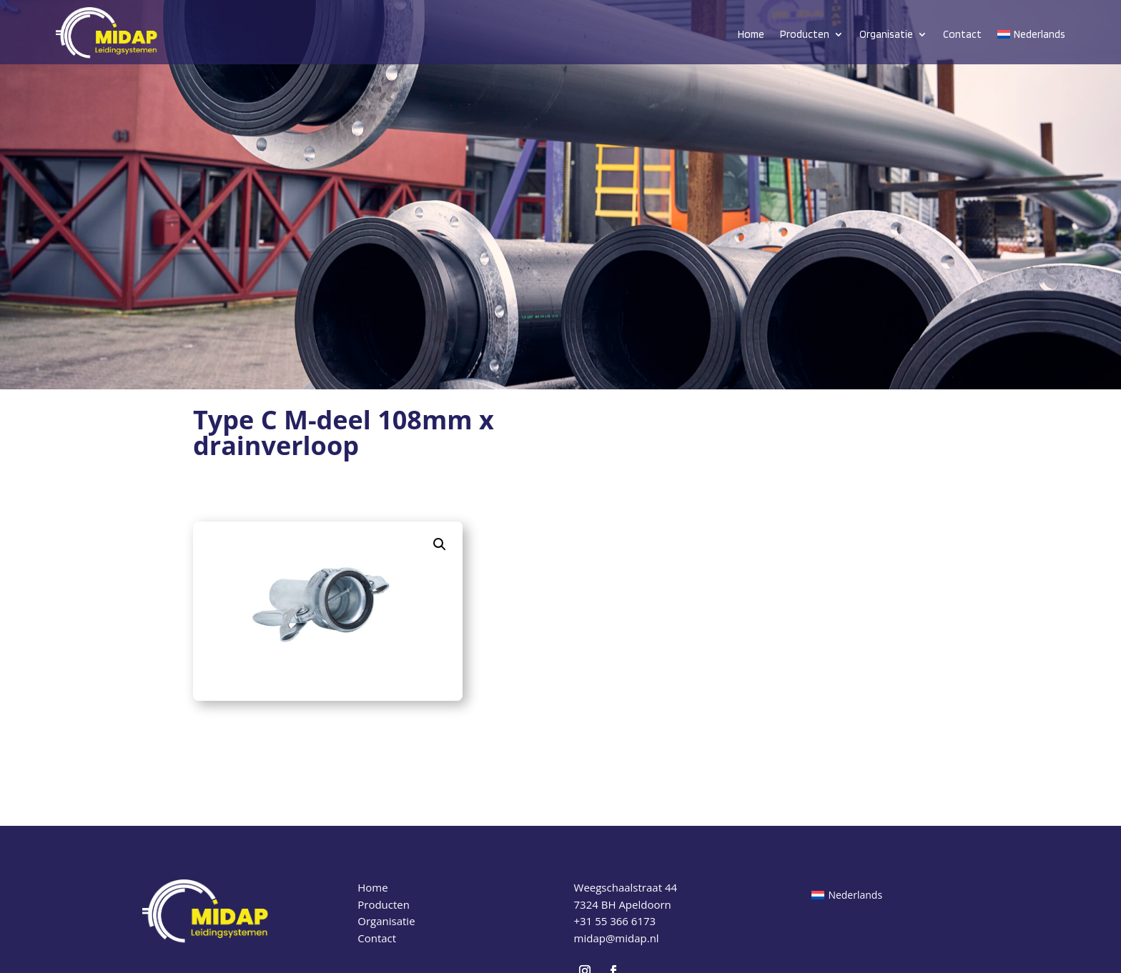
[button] (440, 544)
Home (751, 34)
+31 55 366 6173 (615, 921)
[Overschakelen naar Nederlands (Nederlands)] (846, 895)
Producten (804, 34)
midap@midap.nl (616, 938)
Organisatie (886, 34)
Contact (962, 34)
